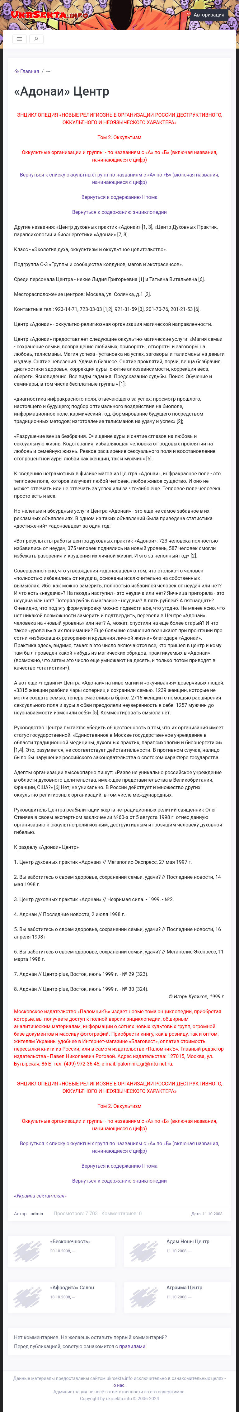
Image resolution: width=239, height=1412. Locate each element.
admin (37, 1214)
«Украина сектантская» (40, 1196)
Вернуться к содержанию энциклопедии (119, 212)
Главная (26, 71)
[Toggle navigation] (19, 39)
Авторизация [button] (207, 14)
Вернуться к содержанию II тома (120, 197)
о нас (118, 1385)
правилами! (133, 1346)
